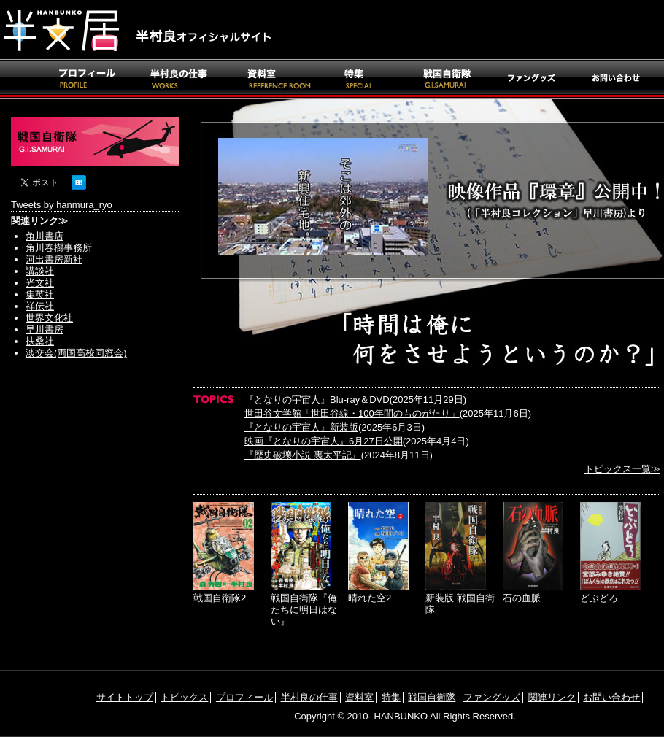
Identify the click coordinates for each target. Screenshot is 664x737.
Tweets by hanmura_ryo (61, 204)
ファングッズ (491, 697)
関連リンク (552, 697)
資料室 (359, 697)
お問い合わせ (611, 697)
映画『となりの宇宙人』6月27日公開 (323, 441)
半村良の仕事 (309, 697)
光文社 (40, 282)
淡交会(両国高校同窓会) (76, 352)
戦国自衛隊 (431, 697)
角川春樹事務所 (59, 247)
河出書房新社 (54, 259)
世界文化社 (49, 317)
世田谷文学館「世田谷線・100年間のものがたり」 (352, 413)
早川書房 (44, 329)
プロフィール (244, 697)
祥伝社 (40, 306)
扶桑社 (40, 341)
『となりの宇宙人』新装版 (301, 427)
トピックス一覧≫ (622, 468)
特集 (391, 697)
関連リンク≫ (39, 220)
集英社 (40, 294)
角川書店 (44, 236)
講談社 (40, 271)
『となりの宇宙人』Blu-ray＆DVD (317, 399)
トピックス (184, 697)
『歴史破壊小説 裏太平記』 (302, 454)
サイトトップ (124, 697)
